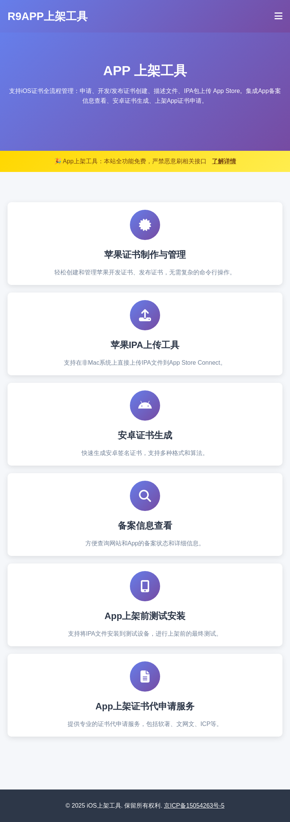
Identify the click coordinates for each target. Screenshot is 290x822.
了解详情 (224, 161)
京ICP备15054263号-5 (194, 805)
